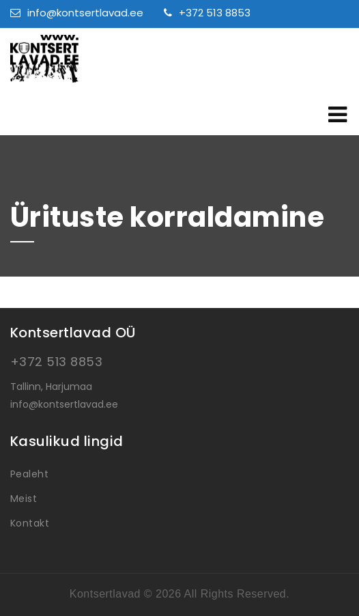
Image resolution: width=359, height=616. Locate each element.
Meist (23, 498)
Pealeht (29, 474)
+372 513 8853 (207, 12)
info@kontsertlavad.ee (76, 12)
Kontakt (29, 523)
